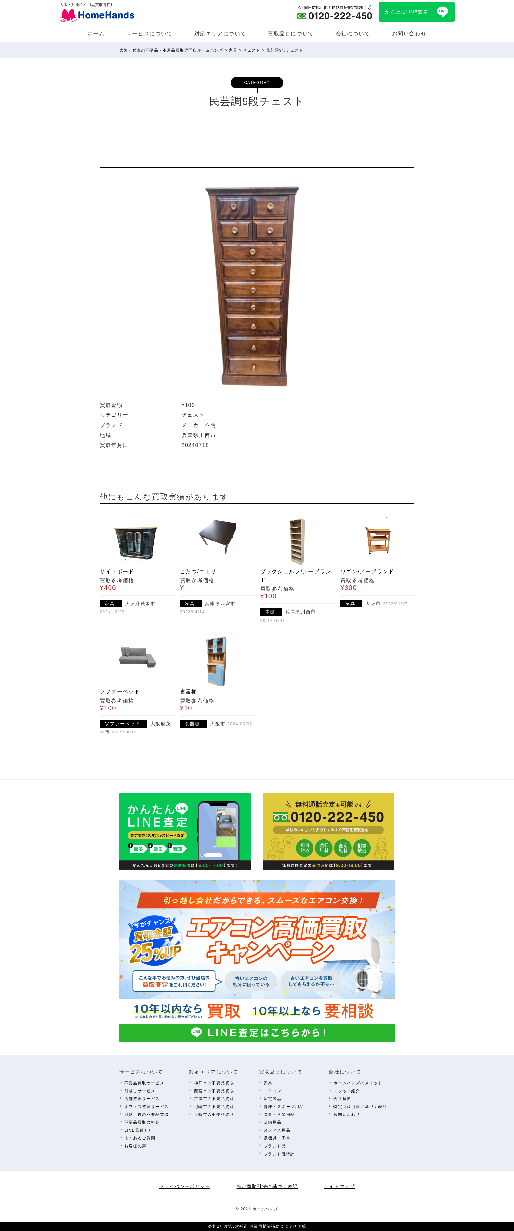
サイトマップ (339, 1186)
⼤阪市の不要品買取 (214, 1114)
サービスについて (150, 33)
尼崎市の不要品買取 (214, 1106)
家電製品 (273, 1098)
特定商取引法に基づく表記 (360, 1106)
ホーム (96, 33)
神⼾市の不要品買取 (214, 1083)
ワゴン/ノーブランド (367, 571)
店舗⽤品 (273, 1122)
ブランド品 (275, 1146)
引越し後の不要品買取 (146, 1114)
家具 (268, 1083)
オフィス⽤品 (277, 1130)
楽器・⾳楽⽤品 (279, 1114)
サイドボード (117, 571)
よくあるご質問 (139, 1138)
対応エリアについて (220, 33)
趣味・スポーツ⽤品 (284, 1106)
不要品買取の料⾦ (142, 1122)
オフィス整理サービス (146, 1106)
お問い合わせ (409, 33)
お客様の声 (135, 1146)
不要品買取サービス (144, 1083)
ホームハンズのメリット (358, 1083)
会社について (353, 33)
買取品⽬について (291, 33)
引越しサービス (139, 1091)
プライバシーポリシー (184, 1186)
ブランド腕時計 (279, 1154)
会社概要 (342, 1098)
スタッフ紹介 (346, 1091)
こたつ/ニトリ (198, 571)
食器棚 (188, 691)
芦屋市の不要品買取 (214, 1098)
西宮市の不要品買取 (214, 1091)
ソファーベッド (120, 691)
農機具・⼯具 (277, 1138)
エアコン (273, 1091)
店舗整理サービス (142, 1098)
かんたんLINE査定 (406, 11)
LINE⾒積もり (138, 1130)
